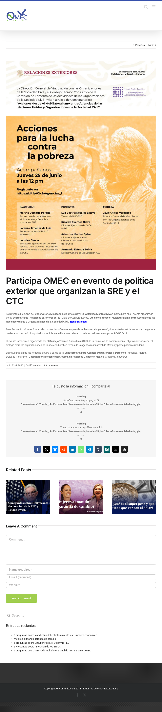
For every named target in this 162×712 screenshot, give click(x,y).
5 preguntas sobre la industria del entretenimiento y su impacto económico (55, 635)
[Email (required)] (81, 577)
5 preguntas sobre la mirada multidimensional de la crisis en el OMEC (52, 650)
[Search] (9, 615)
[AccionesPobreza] (81, 165)
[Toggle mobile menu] (154, 7)
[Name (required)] (81, 569)
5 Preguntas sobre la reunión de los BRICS (37, 646)
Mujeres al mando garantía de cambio (35, 638)
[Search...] (81, 615)
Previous (140, 45)
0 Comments (51, 365)
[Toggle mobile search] (146, 7)
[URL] (81, 585)
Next (150, 45)
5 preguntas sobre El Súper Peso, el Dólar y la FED (41, 642)
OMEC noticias (34, 365)
